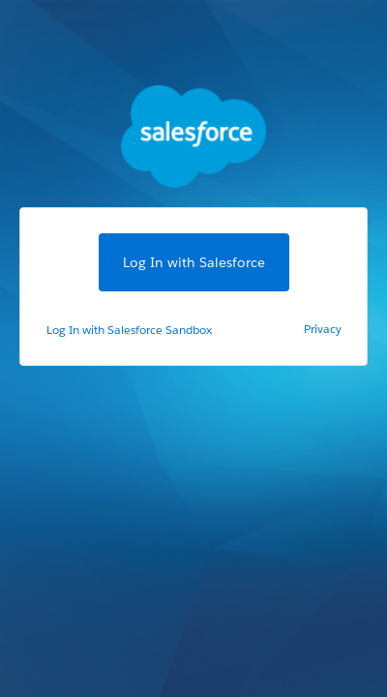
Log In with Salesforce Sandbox (129, 329)
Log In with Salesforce (194, 262)
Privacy (323, 328)
